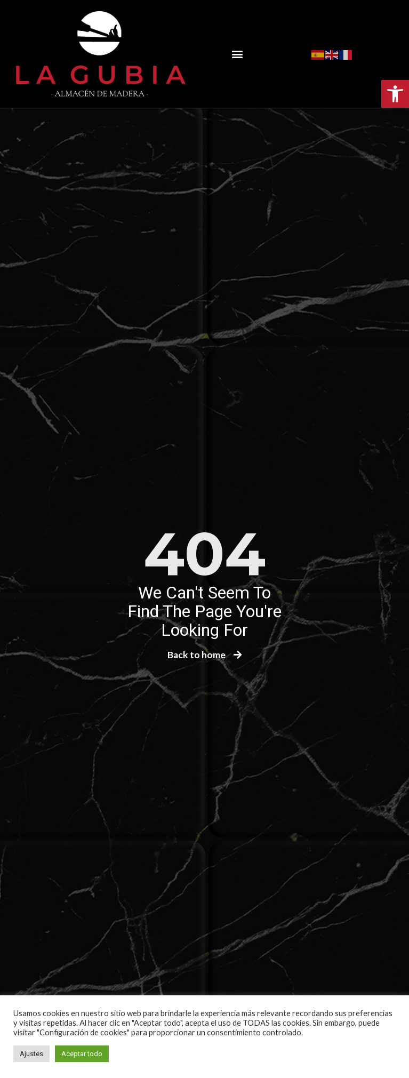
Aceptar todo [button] (81, 1054)
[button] (395, 94)
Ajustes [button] (31, 1054)
